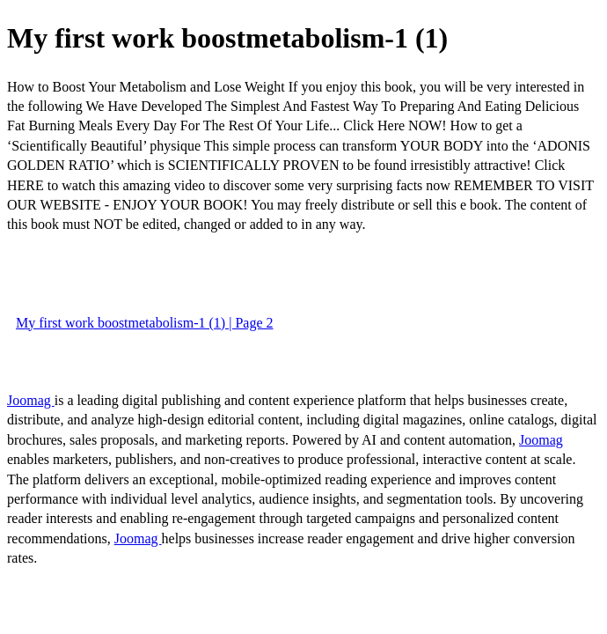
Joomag (31, 400)
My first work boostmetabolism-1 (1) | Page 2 (145, 322)
